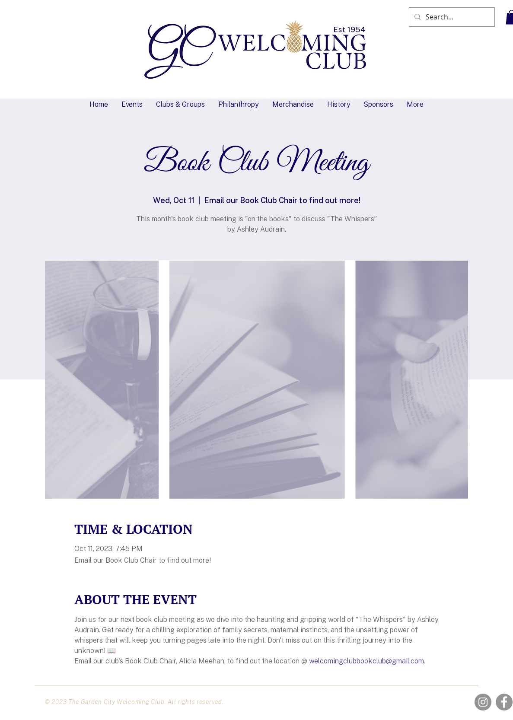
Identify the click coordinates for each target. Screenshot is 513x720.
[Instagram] (483, 702)
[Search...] (451, 17)
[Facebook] (504, 702)
